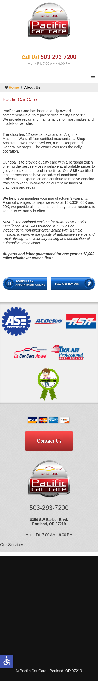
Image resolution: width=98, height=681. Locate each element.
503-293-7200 (58, 56)
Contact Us (49, 441)
